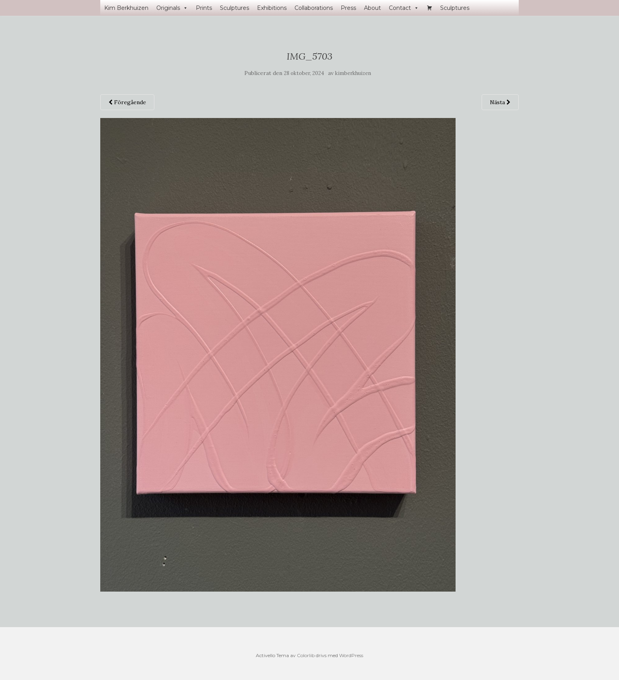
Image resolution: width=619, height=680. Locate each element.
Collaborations (313, 7)
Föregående (127, 102)
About (372, 7)
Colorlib (306, 655)
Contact (404, 7)
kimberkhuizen (353, 73)
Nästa (500, 102)
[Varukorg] (429, 8)
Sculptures (234, 7)
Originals (172, 7)
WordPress (351, 655)
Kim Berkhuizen (126, 7)
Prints (204, 7)
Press (348, 7)
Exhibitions (272, 7)
